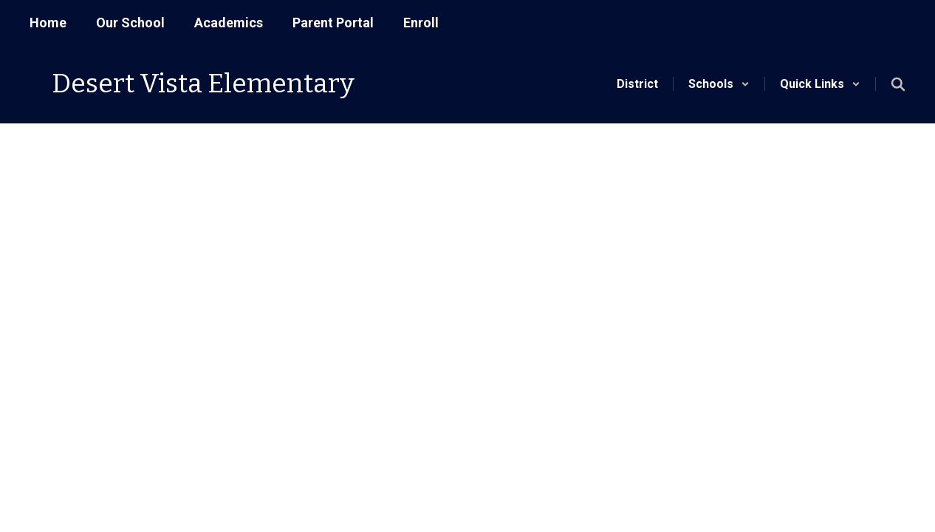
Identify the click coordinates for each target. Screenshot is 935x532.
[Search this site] (898, 84)
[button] (719, 84)
